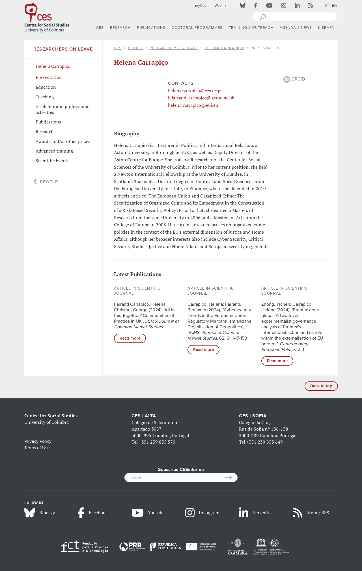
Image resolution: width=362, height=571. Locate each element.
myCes (200, 5)
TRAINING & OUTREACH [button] (251, 27)
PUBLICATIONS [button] (151, 27)
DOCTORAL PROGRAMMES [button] (197, 27)
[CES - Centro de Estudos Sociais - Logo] (47, 16)
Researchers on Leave (174, 48)
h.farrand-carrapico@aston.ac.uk (201, 98)
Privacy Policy (37, 441)
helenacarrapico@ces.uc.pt (195, 91)
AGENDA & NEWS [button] (296, 27)
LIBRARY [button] (326, 27)
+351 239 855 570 (157, 442)
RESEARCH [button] (120, 27)
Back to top (321, 385)
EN (334, 6)
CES (118, 48)
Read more (130, 338)
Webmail (221, 5)
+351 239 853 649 (264, 442)
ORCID (294, 79)
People (135, 48)
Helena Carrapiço (224, 48)
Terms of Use (37, 448)
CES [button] (100, 27)
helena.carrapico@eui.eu (193, 105)
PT (327, 6)
